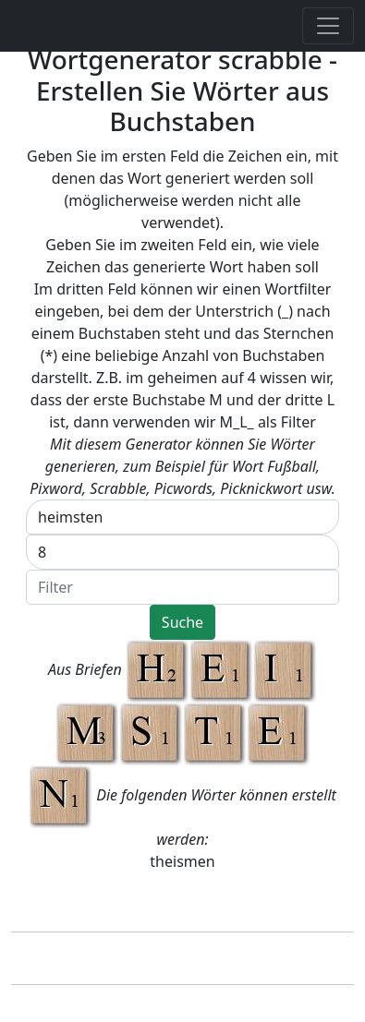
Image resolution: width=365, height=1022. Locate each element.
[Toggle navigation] (328, 25)
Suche (182, 622)
